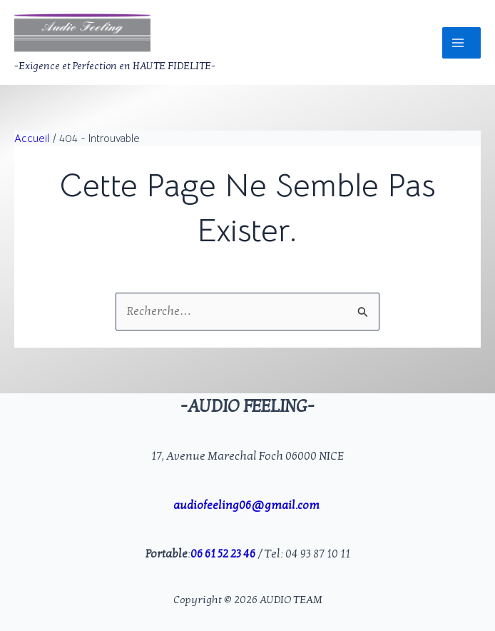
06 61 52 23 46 (222, 554)
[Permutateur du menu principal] (461, 43)
